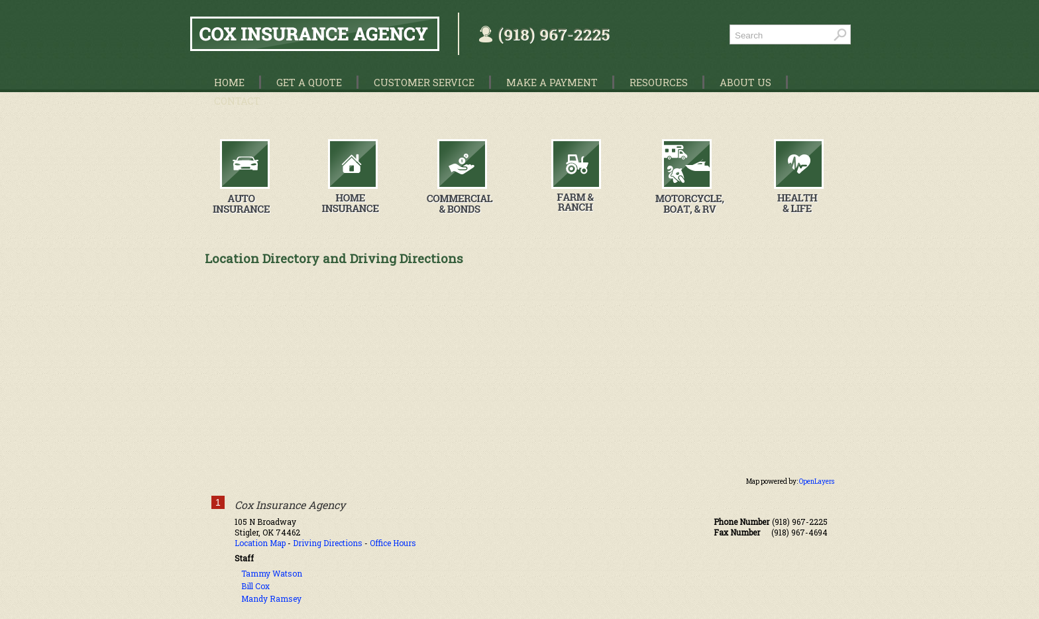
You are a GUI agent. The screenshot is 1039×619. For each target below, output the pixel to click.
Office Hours (393, 542)
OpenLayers (816, 481)
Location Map (260, 542)
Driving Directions (327, 542)
